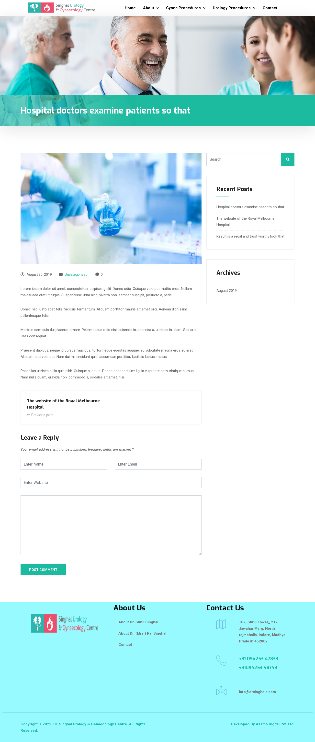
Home (130, 8)
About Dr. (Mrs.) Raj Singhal (142, 633)
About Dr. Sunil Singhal (138, 622)
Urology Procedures (234, 8)
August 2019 (226, 290)
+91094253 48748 (258, 668)
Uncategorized (76, 274)
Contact (270, 8)
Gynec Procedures (185, 8)
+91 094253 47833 (258, 659)
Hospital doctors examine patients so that (250, 207)
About (151, 8)
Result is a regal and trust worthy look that (250, 236)
